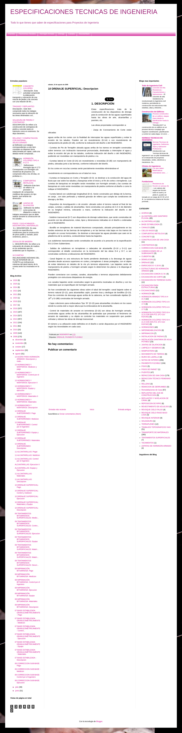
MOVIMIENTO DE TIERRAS (153, 354)
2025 (15, 284)
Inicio (92, 409)
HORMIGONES (148, 327)
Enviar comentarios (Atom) (70, 414)
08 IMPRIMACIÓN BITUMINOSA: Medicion (25, 575)
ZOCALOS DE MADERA (22, 242)
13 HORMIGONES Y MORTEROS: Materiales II (26, 395)
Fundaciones (147, 181)
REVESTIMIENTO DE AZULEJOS (155, 406)
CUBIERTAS (147, 256)
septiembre (20, 350)
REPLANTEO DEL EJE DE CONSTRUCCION (152, 394)
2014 (15, 315)
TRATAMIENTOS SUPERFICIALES (156, 438)
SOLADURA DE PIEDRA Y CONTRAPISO (23, 121)
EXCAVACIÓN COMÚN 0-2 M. (154, 274)
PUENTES (146, 372)
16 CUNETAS (18, 255)
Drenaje (61, 34)
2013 (15, 319)
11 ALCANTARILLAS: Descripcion (23, 480)
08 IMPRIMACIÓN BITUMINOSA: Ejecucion (26, 589)
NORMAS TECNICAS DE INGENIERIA (152, 139)
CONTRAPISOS (148, 245)
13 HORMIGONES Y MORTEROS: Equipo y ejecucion (25, 388)
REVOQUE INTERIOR (151, 418)
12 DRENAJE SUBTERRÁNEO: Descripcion (23, 446)
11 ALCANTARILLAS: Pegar (26, 452)
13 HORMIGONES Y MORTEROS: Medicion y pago (26, 367)
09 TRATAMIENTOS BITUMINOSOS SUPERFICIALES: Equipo (26, 539)
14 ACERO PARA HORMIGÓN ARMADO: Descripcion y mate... (27, 359)
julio (17, 687)
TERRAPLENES (148, 424)
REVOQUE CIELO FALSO (152, 410)
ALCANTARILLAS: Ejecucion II (27, 464)
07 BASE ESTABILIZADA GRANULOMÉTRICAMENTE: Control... (27, 628)
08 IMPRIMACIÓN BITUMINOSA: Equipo (25, 594)
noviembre (19, 343)
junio (17, 691)
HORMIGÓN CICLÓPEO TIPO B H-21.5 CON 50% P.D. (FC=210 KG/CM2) (156, 314)
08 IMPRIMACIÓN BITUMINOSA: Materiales (26, 600)
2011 (15, 326)
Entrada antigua (124, 409)
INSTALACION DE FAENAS (153, 336)
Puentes (11, 34)
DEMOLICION (147, 259)
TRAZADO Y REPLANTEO (23, 106)
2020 (15, 298)
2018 (15, 301)
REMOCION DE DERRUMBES (154, 387)
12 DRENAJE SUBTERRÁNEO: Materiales (27, 439)
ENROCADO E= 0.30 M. (151, 266)
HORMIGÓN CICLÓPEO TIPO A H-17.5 (31, 160)
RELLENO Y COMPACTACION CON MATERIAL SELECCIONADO (25, 140)
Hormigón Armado (47, 34)
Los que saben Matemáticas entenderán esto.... (160, 170)
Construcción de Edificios (153, 112)
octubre (18, 347)
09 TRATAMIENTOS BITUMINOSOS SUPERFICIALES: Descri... (27, 563)
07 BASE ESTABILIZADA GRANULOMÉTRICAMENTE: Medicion (27, 620)
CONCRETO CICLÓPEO (28, 87)
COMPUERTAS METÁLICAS (153, 233)
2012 (15, 322)
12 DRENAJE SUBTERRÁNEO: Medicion (27, 418)
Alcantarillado (84, 34)
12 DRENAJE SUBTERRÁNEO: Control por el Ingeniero (26, 424)
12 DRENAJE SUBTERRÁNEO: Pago (25, 412)
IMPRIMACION (148, 333)
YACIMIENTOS (148, 443)
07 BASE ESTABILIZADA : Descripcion (25, 659)
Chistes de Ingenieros (151, 166)
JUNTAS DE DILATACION (28, 204)
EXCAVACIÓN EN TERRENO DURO (156, 280)
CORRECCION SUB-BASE (152, 248)
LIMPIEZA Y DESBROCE (152, 348)
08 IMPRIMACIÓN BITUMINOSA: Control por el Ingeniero (27, 582)
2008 (15, 337)
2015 (15, 312)
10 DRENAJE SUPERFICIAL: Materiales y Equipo (27, 503)
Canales (71, 34)
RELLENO (146, 384)
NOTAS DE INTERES (150, 360)
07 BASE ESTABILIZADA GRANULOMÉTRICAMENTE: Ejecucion (27, 636)
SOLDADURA (147, 421)
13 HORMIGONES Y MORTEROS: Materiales (25, 401)
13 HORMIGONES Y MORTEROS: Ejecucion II (26, 381)
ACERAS (145, 213)
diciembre (19, 340)
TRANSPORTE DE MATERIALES (155, 432)
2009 (15, 333)
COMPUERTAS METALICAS (29, 182)
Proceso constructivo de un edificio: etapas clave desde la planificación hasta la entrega (161, 118)
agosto (18, 354)
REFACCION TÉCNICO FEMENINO (156, 378)
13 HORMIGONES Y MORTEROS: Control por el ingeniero (27, 375)
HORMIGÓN (147, 294)
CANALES (146, 227)
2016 (15, 308)
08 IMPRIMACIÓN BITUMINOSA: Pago (24, 570)
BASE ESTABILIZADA (150, 224)
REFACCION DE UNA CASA (153, 375)
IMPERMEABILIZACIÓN (151, 330)
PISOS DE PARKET (150, 369)
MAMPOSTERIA (148, 351)
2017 (15, 305)
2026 (15, 280)
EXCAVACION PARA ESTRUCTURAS (150, 286)
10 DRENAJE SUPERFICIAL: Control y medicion (27, 492)
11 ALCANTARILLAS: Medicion (27, 455)
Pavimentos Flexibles (27, 34)
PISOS (144, 366)
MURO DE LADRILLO (150, 357)
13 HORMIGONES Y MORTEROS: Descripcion (26, 406)
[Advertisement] (87, 58)
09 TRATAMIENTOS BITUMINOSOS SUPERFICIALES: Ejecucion (27, 531)
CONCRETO (147, 237)
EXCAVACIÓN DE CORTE (152, 277)
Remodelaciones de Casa (152, 390)
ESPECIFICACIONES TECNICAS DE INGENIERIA (83, 11)
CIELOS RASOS (148, 231)
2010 (15, 330)
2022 (15, 291)
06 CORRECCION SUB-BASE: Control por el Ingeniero (27, 676)
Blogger (99, 721)
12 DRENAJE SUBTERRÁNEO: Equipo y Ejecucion (27, 432)
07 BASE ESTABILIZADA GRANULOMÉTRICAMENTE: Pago (27, 612)
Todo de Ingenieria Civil (152, 86)
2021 (15, 294)
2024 (15, 287)
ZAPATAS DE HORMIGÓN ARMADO (156, 446)
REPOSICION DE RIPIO (151, 403)
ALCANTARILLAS (149, 221)
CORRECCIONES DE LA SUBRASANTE (152, 252)
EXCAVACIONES (148, 290)
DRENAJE (60, 337)
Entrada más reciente (57, 409)
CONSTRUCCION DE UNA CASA (155, 240)
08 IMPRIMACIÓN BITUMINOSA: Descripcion (26, 606)
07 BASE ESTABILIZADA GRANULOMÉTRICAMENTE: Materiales (27, 652)
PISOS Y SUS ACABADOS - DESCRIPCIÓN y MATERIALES (25, 224)
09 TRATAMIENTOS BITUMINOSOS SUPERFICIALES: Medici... (27, 516)
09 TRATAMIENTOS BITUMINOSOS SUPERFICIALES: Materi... (27, 547)
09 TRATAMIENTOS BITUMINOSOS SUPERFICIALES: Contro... (27, 523)
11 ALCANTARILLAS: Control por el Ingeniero (26, 460)
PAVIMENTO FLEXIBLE (73, 337)
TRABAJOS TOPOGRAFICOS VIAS (156, 427)
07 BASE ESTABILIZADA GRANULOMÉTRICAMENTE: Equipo (27, 644)
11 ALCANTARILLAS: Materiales (23, 475)
